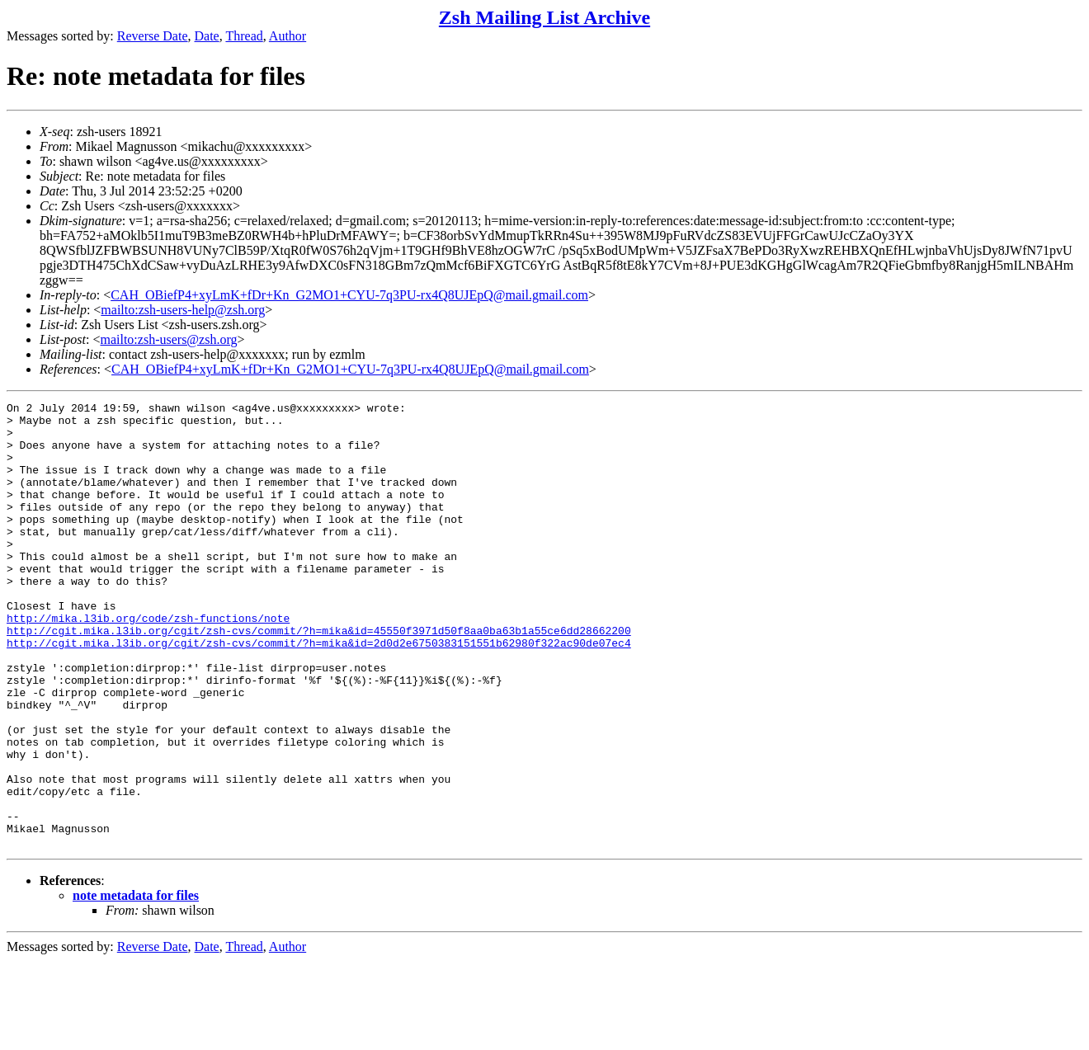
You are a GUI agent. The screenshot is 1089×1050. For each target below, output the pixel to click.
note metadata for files (136, 984)
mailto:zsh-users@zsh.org (168, 339)
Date (207, 36)
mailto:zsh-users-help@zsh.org (183, 310)
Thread (243, 36)
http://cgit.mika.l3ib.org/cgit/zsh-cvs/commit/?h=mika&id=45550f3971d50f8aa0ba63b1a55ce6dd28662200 (319, 677)
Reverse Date (152, 36)
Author (287, 36)
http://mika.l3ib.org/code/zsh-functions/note (148, 662)
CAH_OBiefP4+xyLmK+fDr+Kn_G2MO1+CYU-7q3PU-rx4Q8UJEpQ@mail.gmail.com (349, 295)
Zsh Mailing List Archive (544, 17)
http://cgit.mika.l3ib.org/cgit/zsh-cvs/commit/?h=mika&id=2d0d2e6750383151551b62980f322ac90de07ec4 (319, 692)
